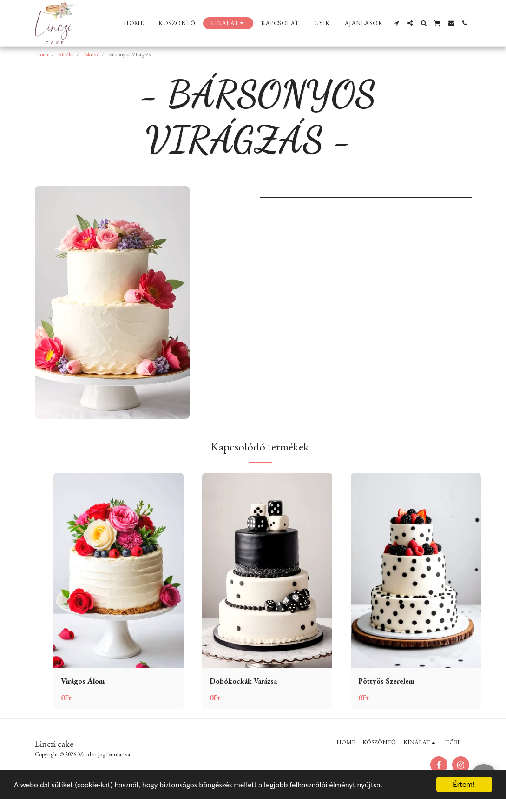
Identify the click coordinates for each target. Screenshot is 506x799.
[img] (118, 570)
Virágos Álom (83, 681)
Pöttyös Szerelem (386, 681)
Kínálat (66, 54)
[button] (396, 23)
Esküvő (91, 54)
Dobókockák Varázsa (243, 681)
